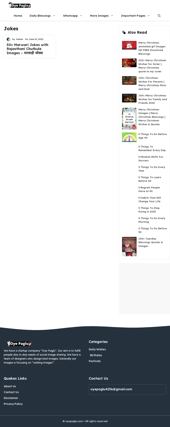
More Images (103, 15)
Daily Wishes (97, 349)
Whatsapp (74, 15)
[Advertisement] (144, 288)
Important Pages (137, 15)
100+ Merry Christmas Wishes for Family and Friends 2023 (152, 99)
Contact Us (11, 392)
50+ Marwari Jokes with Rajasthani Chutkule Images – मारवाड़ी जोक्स (27, 49)
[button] (159, 15)
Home (18, 15)
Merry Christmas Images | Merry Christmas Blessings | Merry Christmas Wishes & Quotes (151, 117)
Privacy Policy (13, 404)
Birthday (96, 355)
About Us (10, 386)
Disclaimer (11, 398)
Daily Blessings (44, 15)
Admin (19, 39)
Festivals (95, 361)
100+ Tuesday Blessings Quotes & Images (150, 242)
